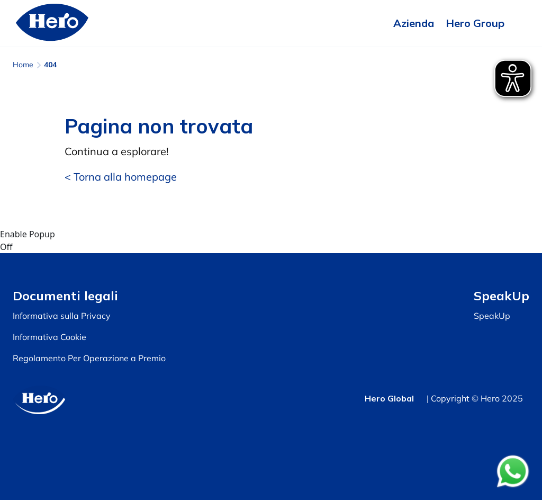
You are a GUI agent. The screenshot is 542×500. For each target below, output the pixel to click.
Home (23, 64)
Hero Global (389, 398)
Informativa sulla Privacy (62, 315)
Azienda (413, 23)
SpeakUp (492, 315)
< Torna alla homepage (121, 176)
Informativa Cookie (49, 337)
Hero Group (475, 23)
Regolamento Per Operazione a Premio (89, 358)
